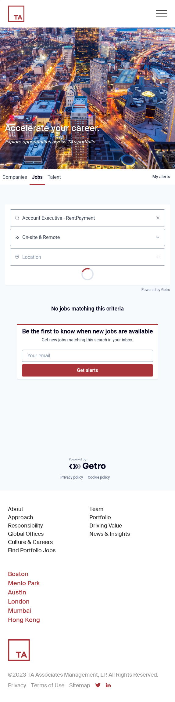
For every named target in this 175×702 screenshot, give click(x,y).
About (15, 509)
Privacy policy (71, 477)
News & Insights (109, 534)
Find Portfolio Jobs (31, 550)
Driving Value (105, 525)
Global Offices (26, 534)
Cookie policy (99, 477)
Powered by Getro (155, 290)
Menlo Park (24, 583)
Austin (17, 592)
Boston (18, 574)
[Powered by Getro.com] (87, 463)
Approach (20, 517)
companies (14, 177)
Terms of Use (47, 685)
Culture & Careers (30, 542)
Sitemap (79, 685)
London (19, 601)
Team (96, 509)
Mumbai (19, 611)
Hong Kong (24, 620)
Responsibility (25, 525)
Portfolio (100, 517)
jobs (37, 177)
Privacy (17, 685)
